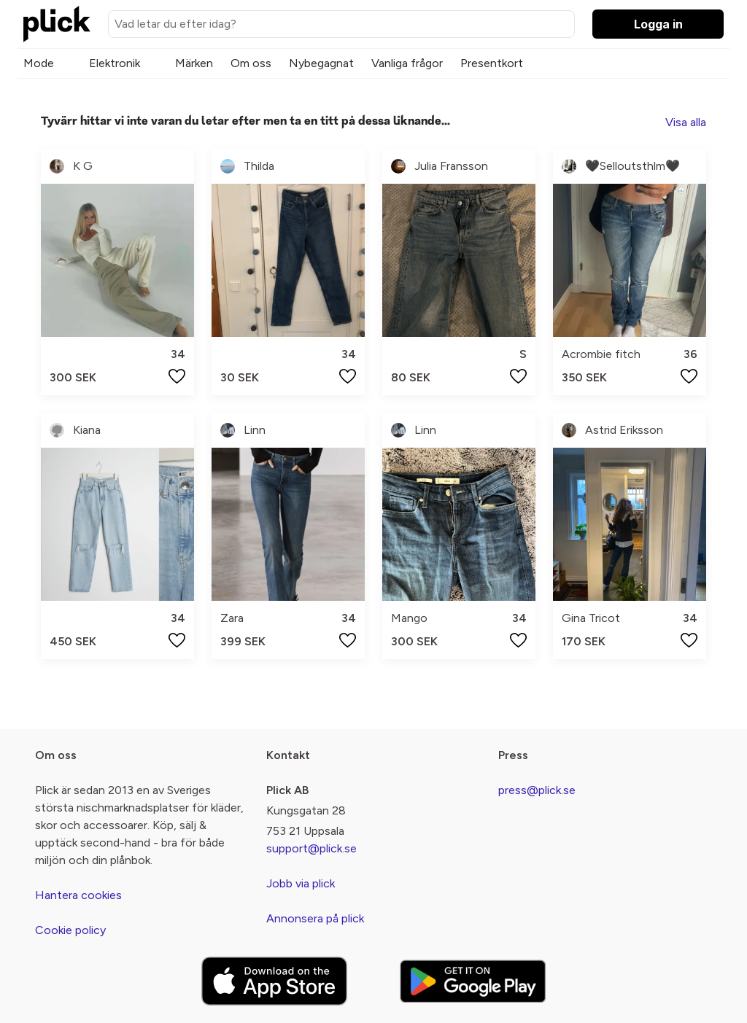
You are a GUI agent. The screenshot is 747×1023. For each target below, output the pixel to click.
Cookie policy (70, 930)
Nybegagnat (321, 63)
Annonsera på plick (315, 918)
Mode (38, 63)
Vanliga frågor (407, 63)
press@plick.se (537, 790)
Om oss (251, 63)
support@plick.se (311, 848)
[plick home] (56, 24)
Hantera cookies (78, 895)
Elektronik (114, 63)
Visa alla (685, 122)
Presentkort (491, 63)
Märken (194, 63)
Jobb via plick (300, 883)
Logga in (658, 24)
